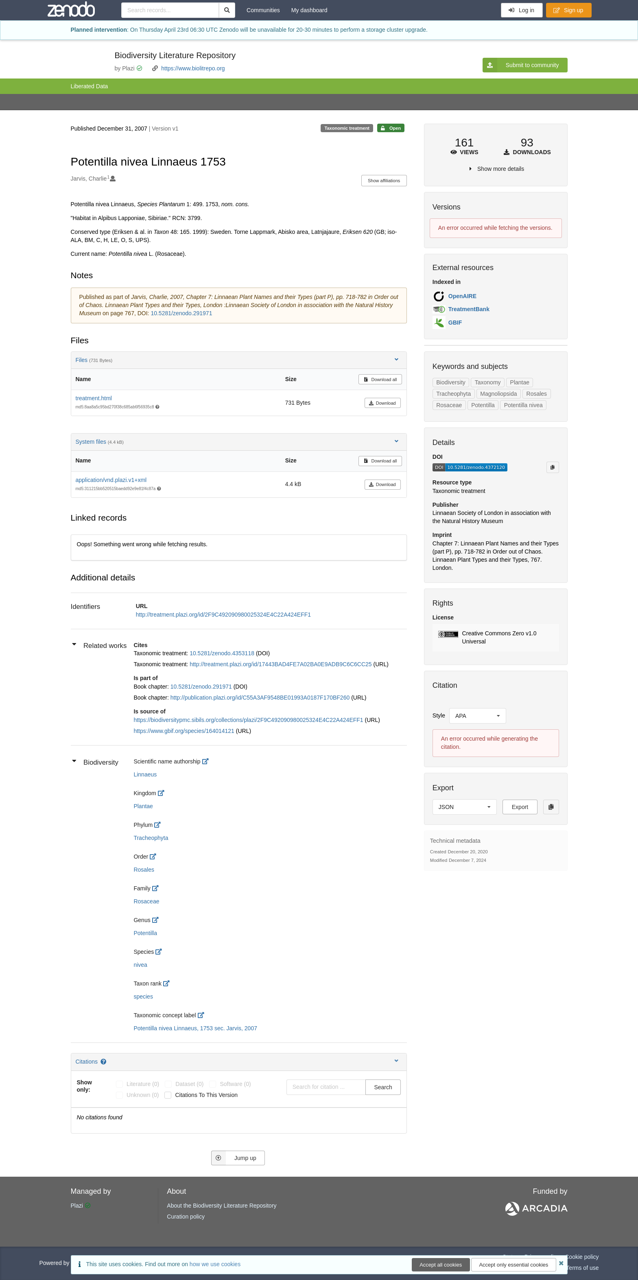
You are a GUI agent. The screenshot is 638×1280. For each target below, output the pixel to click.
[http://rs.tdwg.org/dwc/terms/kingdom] (163, 793)
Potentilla (145, 933)
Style (439, 715)
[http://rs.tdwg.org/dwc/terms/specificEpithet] (160, 952)
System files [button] (238, 441)
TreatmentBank (468, 309)
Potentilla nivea (523, 405)
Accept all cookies (441, 1265)
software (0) (235, 1084)
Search (383, 1087)
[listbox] (477, 716)
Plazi (77, 1205)
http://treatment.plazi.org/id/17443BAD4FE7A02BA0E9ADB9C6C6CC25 (281, 664)
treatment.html (94, 398)
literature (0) (143, 1084)
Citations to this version (206, 1095)
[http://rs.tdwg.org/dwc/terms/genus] (157, 920)
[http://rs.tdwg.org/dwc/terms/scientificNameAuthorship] (207, 761)
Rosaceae (146, 901)
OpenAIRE (462, 296)
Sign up (568, 10)
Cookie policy (582, 1257)
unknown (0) (143, 1095)
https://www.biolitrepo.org (193, 68)
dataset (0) (189, 1084)
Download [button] (382, 403)
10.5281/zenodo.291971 (181, 313)
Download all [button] (380, 379)
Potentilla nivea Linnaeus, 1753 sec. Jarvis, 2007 (195, 1028)
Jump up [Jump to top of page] (233, 1158)
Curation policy (186, 1216)
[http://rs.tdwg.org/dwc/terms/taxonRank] (168, 983)
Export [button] (520, 807)
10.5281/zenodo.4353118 (223, 653)
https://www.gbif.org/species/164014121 (184, 731)
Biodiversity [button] (95, 762)
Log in (521, 10)
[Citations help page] (104, 1061)
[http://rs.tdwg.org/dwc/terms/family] (157, 888)
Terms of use (582, 1268)
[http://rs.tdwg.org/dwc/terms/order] (155, 856)
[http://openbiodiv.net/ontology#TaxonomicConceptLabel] (203, 1015)
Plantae (143, 806)
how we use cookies (215, 1264)
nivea (140, 965)
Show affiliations (384, 180)
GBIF (455, 322)
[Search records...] (169, 10)
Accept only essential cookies (513, 1265)
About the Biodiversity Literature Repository (221, 1205)
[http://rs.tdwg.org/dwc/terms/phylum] (159, 825)
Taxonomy (488, 382)
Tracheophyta (150, 838)
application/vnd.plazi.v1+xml (111, 480)
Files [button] (238, 359)
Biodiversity (450, 382)
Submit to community (521, 65)
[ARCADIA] (536, 1213)
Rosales (143, 869)
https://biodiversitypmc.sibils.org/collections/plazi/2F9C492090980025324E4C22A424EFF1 (249, 720)
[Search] (227, 10)
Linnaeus (145, 774)
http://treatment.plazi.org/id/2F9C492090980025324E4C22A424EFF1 (223, 614)
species (143, 996)
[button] (496, 638)
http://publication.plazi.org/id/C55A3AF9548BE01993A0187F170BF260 (260, 697)
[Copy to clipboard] (552, 467)
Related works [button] (99, 645)
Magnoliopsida (498, 393)
